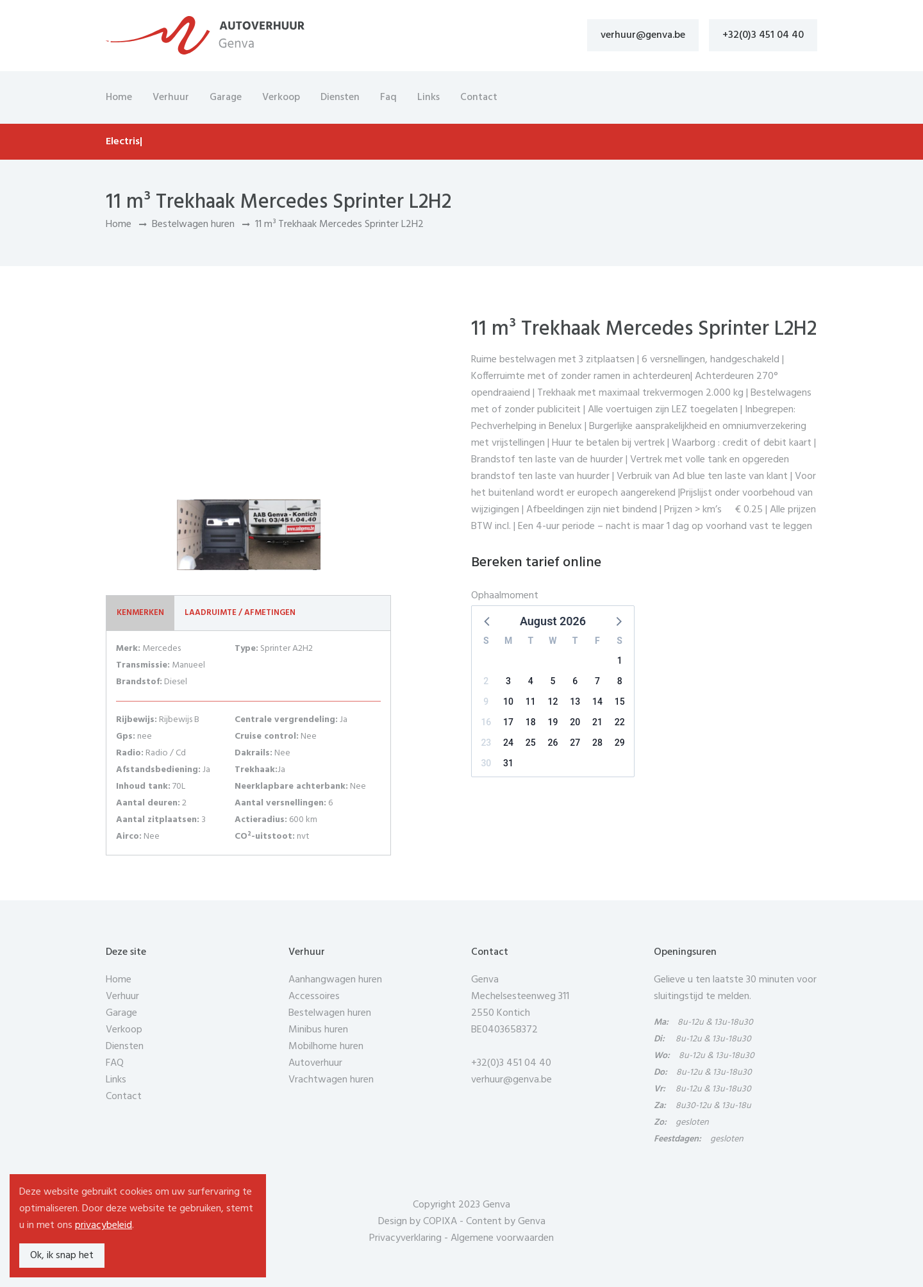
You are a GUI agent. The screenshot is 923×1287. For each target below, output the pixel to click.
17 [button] (508, 722)
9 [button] (485, 701)
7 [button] (597, 681)
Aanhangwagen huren (335, 980)
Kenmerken (140, 612)
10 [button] (508, 701)
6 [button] (575, 681)
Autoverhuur (315, 1063)
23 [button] (486, 742)
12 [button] (553, 701)
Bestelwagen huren (193, 224)
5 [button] (553, 681)
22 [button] (620, 722)
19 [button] (553, 722)
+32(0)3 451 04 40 (763, 35)
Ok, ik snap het (62, 1255)
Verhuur (171, 97)
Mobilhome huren (325, 1046)
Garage (226, 97)
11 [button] (531, 701)
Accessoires (314, 996)
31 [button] (508, 763)
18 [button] (531, 722)
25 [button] (531, 742)
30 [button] (486, 763)
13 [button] (575, 701)
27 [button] (575, 742)
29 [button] (620, 742)
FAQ (115, 1063)
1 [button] (619, 660)
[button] (487, 620)
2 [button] (485, 681)
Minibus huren (318, 1030)
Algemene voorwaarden (502, 1238)
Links (428, 97)
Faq (388, 97)
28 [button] (597, 742)
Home (119, 97)
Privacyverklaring (405, 1238)
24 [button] (508, 742)
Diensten (340, 97)
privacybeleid (103, 1225)
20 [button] (575, 722)
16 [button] (486, 722)
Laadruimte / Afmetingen (240, 612)
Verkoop (281, 97)
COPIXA (440, 1221)
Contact (478, 97)
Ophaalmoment (504, 595)
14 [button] (597, 701)
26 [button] (553, 742)
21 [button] (597, 722)
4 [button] (530, 681)
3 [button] (508, 681)
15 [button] (620, 701)
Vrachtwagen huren (331, 1080)
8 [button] (619, 681)
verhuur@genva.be (643, 35)
